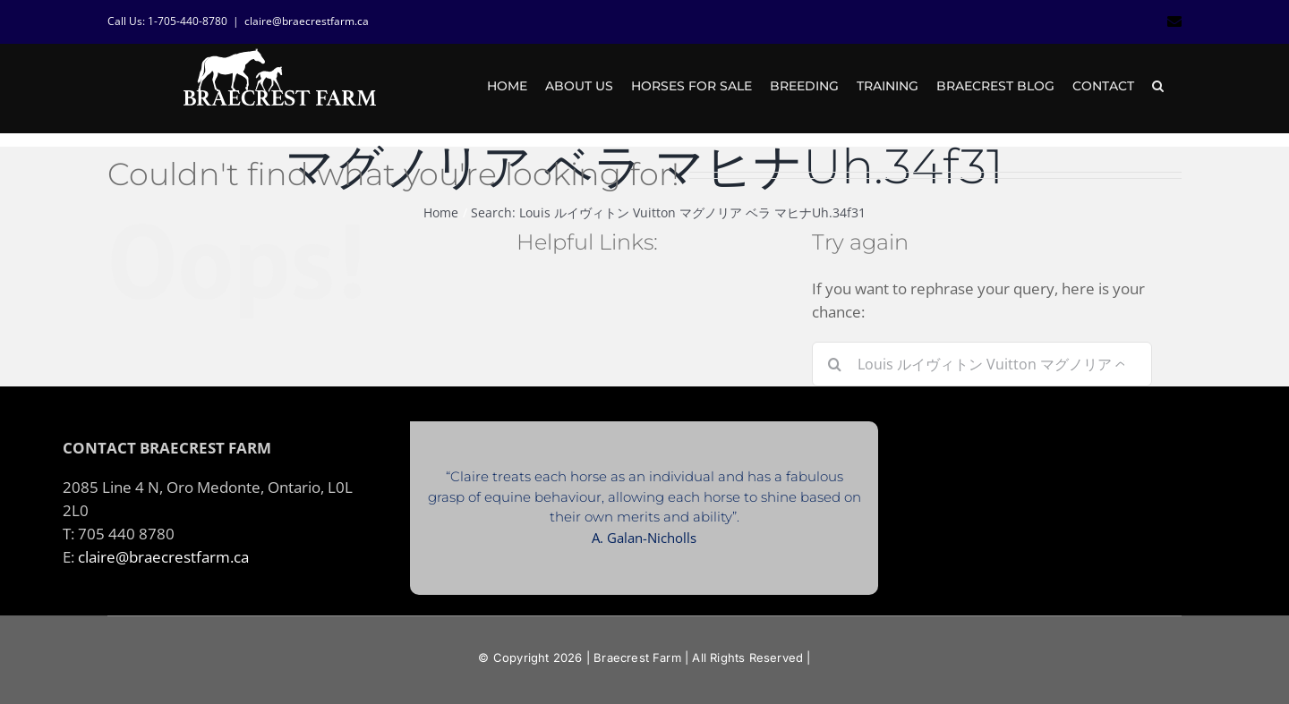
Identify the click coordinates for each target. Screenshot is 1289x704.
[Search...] (982, 364)
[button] (1158, 85)
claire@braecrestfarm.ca (306, 21)
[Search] (834, 364)
